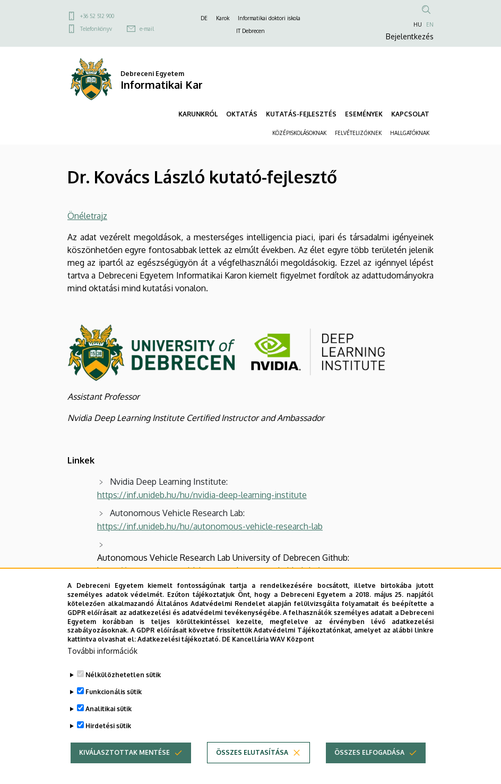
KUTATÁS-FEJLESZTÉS (301, 114)
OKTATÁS (241, 114)
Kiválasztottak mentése (124, 754)
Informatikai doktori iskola (269, 18)
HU (417, 24)
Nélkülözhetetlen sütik (123, 677)
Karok (222, 18)
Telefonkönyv (96, 29)
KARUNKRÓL (198, 114)
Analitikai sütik (108, 711)
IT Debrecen (250, 31)
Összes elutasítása (252, 754)
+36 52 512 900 (97, 16)
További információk (102, 652)
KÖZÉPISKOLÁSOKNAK (299, 133)
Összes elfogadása (369, 754)
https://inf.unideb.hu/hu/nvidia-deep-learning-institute (202, 495)
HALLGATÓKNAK (409, 133)
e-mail (147, 29)
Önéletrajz (87, 215)
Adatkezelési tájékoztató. (178, 641)
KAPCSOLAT (410, 114)
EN (430, 24)
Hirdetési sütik (108, 728)
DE (204, 18)
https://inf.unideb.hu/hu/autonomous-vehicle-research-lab (210, 526)
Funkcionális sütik (113, 694)
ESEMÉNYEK (364, 114)
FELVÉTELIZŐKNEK (358, 133)
